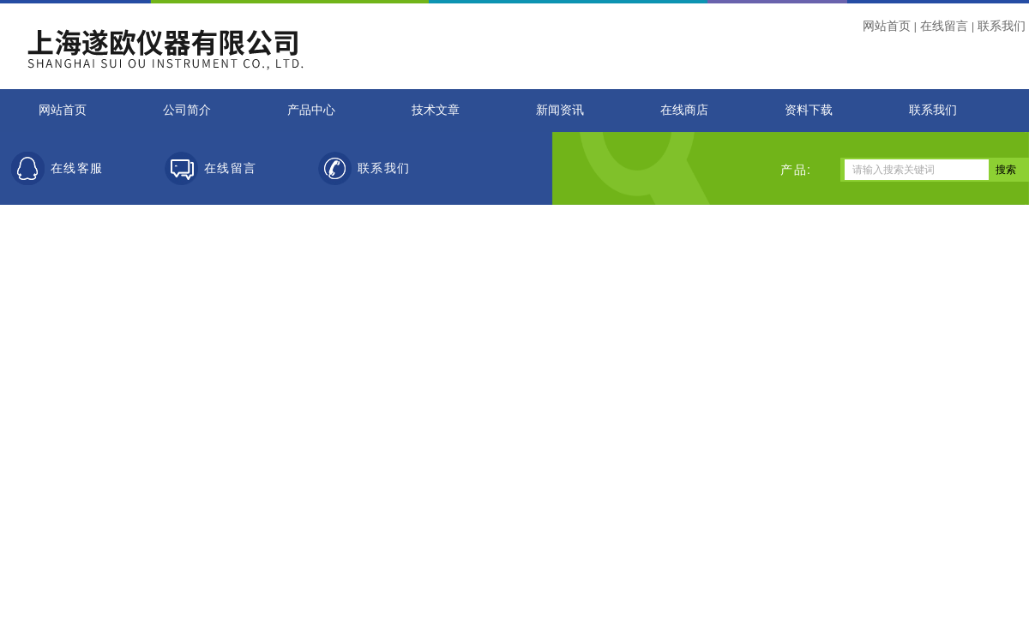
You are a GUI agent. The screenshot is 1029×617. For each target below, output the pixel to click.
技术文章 (436, 110)
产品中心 (311, 110)
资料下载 (809, 110)
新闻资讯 (560, 110)
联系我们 (1002, 26)
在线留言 (944, 26)
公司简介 (187, 110)
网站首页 (887, 26)
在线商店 (684, 110)
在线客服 (77, 168)
